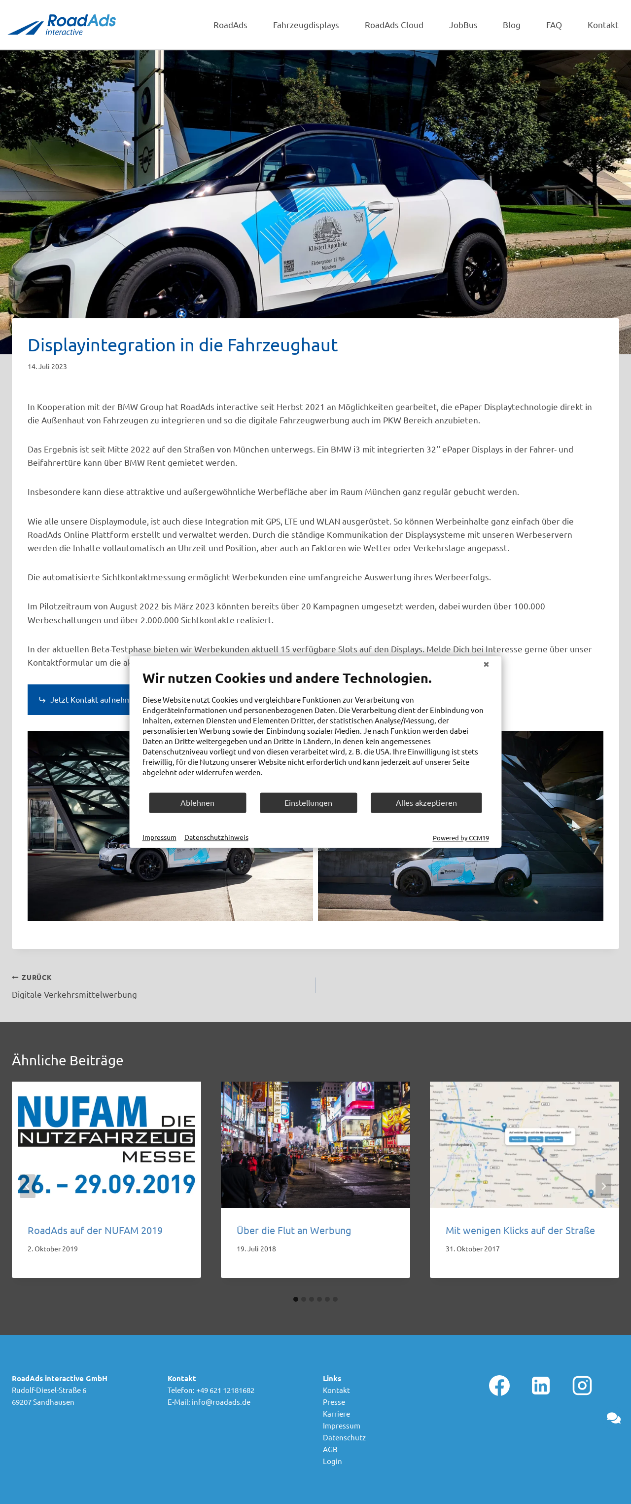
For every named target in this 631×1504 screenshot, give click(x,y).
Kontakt (603, 24)
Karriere (336, 1413)
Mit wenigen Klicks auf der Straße (520, 1230)
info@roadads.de (221, 1401)
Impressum (341, 1425)
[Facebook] (499, 1385)
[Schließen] (486, 663)
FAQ (554, 24)
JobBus (463, 24)
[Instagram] (582, 1385)
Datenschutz (344, 1437)
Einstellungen (308, 802)
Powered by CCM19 (461, 837)
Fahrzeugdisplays (306, 24)
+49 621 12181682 (225, 1389)
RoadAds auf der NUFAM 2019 (95, 1230)
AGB (330, 1449)
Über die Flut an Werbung (294, 1230)
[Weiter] (603, 1186)
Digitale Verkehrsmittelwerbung (159, 984)
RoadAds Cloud (394, 24)
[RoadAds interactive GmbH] (61, 24)
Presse (334, 1401)
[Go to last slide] (27, 1186)
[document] (315, 730)
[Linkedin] (540, 1385)
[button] (613, 1418)
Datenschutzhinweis (216, 836)
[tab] (295, 1299)
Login (332, 1461)
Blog (512, 24)
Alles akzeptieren (426, 802)
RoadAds (230, 24)
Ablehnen (197, 802)
